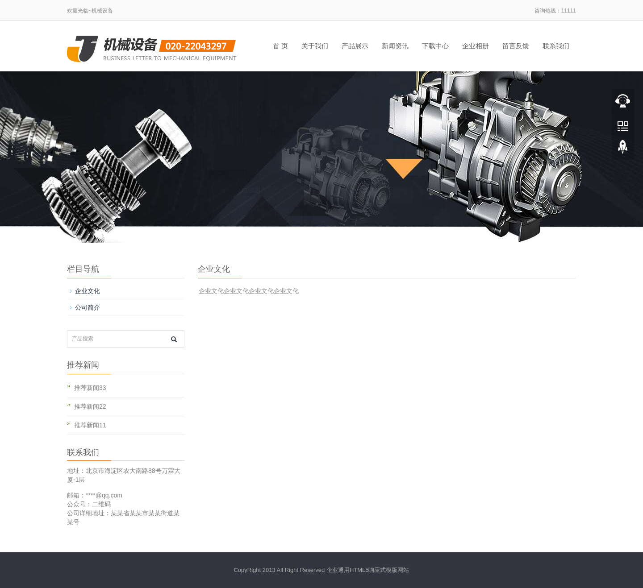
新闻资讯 (395, 46)
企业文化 (87, 290)
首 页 (280, 46)
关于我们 (314, 46)
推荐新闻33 (90, 387)
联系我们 (556, 46)
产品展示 (355, 46)
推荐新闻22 (90, 406)
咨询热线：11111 (555, 11)
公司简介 (87, 307)
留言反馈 (515, 46)
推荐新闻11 (90, 425)
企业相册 (475, 46)
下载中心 (435, 46)
